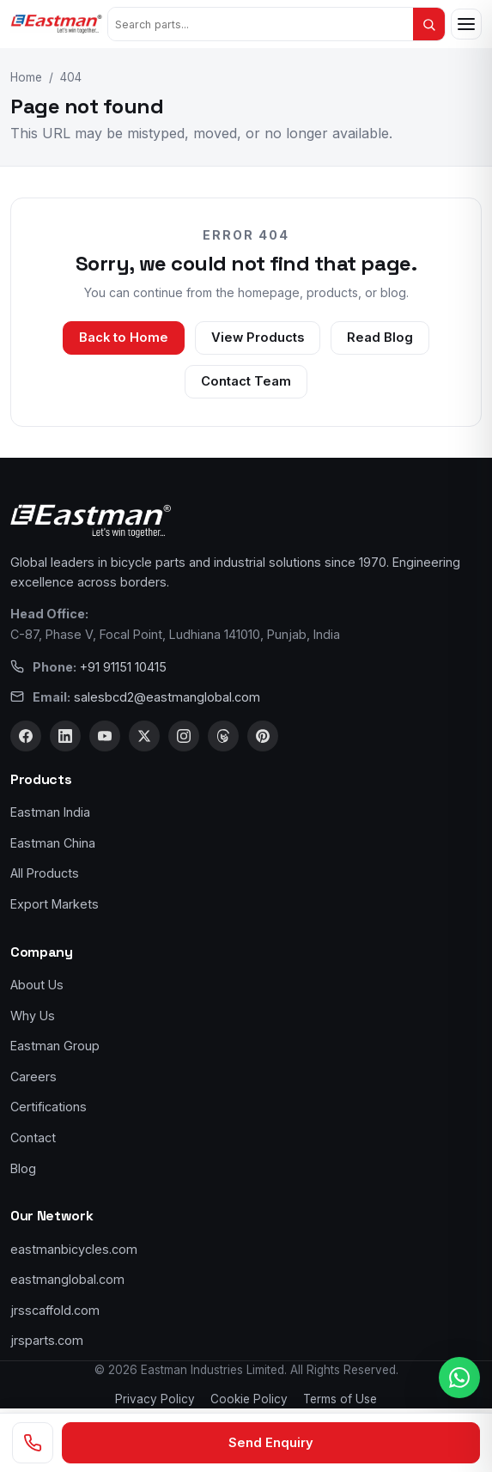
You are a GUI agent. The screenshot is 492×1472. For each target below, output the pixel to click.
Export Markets (54, 904)
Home (26, 77)
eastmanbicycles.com (73, 1249)
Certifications (48, 1106)
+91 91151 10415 (123, 667)
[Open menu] (466, 24)
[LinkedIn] (65, 736)
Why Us (32, 1015)
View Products (257, 337)
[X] (144, 736)
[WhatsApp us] (459, 1377)
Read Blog (380, 337)
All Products (44, 873)
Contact (33, 1137)
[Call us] (32, 1442)
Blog (23, 1168)
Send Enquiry (270, 1443)
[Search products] (260, 24)
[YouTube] (104, 736)
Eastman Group (55, 1045)
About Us (37, 984)
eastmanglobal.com (67, 1279)
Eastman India (50, 812)
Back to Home (123, 337)
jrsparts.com (46, 1340)
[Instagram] (183, 736)
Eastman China (52, 843)
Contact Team (246, 381)
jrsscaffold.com (55, 1310)
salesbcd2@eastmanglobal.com (167, 697)
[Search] (429, 24)
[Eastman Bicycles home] (56, 24)
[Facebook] (25, 736)
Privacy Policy (155, 1399)
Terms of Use (340, 1399)
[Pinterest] (262, 736)
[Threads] (223, 736)
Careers (33, 1076)
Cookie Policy (249, 1399)
